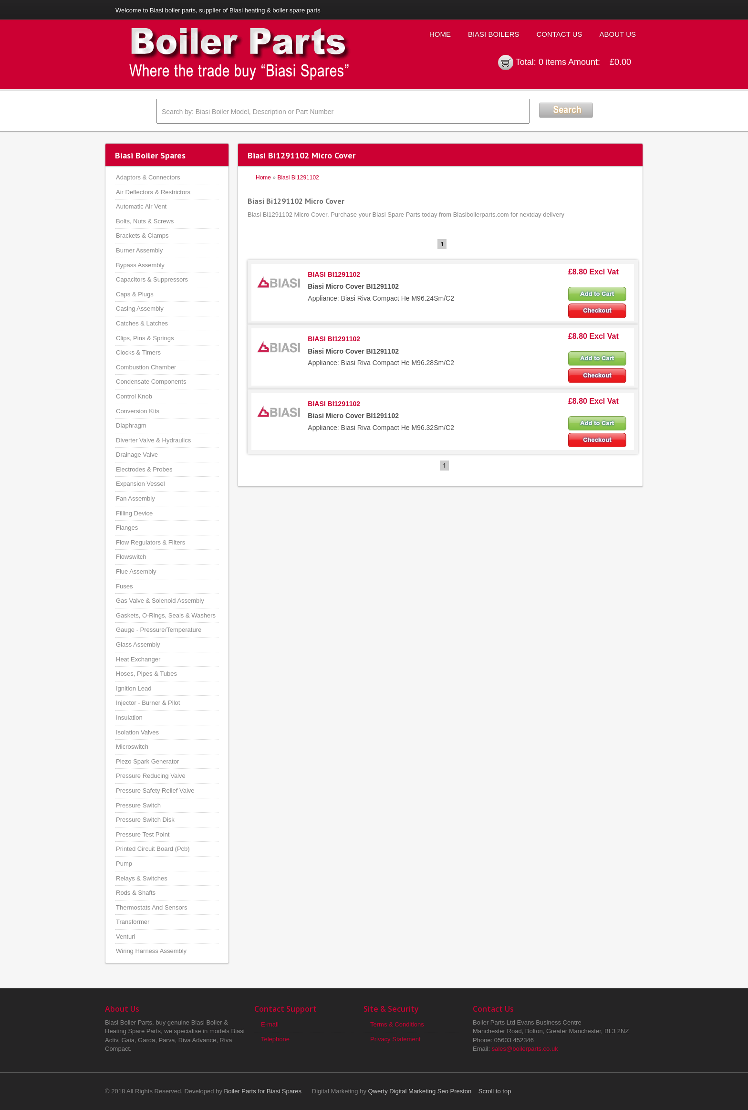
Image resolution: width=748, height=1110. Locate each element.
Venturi (125, 936)
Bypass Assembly (140, 265)
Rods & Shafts (136, 892)
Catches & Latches (142, 323)
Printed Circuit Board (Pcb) (153, 848)
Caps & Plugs (135, 294)
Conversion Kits (137, 411)
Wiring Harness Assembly (151, 950)
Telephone (275, 1039)
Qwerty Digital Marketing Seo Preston (420, 1091)
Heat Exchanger (138, 659)
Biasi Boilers (493, 34)
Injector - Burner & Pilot (148, 702)
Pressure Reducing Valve (151, 775)
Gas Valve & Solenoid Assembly (160, 600)
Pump (124, 863)
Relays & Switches (141, 878)
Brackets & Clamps (142, 235)
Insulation (129, 717)
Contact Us (559, 34)
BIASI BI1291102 (334, 274)
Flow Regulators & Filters (150, 542)
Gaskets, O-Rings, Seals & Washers (166, 615)
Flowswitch (131, 556)
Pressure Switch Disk (145, 819)
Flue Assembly (136, 571)
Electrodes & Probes (144, 469)
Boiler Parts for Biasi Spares (263, 1091)
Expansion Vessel (140, 483)
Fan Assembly (135, 498)
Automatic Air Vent (141, 206)
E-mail (270, 1024)
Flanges (127, 527)
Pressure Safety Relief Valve (155, 790)
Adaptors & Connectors (148, 177)
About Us (618, 34)
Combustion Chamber (146, 367)
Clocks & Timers (138, 352)
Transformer (132, 921)
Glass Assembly (138, 644)
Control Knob (134, 396)
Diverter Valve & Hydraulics (153, 440)
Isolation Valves (137, 732)
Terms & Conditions (397, 1024)
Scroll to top (494, 1091)
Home (440, 34)
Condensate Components (151, 381)
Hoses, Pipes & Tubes (146, 673)
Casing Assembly (140, 308)
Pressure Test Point (142, 834)
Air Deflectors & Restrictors (153, 192)
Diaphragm (131, 425)
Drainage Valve (137, 454)
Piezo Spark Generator (147, 761)
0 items (552, 62)
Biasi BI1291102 (298, 177)
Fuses (124, 586)
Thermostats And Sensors (151, 907)
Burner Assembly (139, 250)
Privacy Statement (395, 1039)
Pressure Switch (138, 805)
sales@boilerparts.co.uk (525, 1048)
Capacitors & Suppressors (152, 279)
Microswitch (132, 746)
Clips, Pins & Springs (145, 338)
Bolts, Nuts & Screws (145, 221)
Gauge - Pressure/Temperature (158, 629)
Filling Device (134, 513)
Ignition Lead (133, 688)
